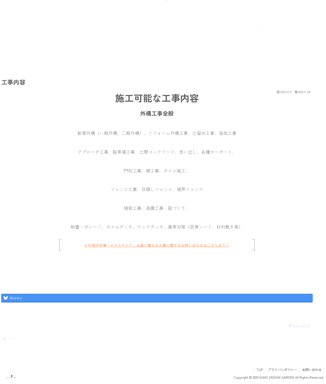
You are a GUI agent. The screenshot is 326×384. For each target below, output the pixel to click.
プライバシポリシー (282, 369)
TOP (259, 369)
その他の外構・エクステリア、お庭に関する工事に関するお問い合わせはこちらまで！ (150, 245)
